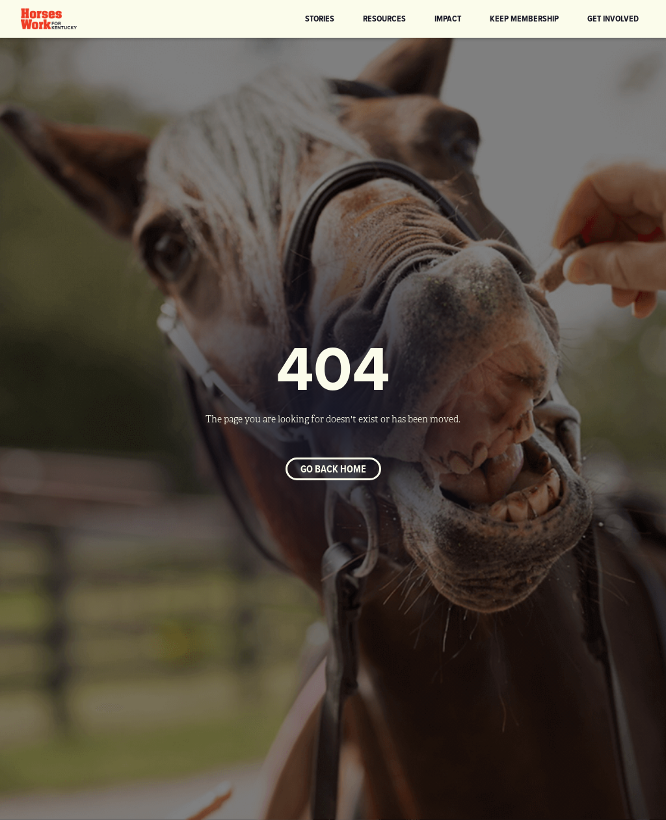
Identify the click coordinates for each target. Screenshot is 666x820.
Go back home (333, 468)
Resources (384, 18)
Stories (319, 18)
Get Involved (613, 18)
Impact (447, 18)
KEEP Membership (524, 18)
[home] (49, 18)
